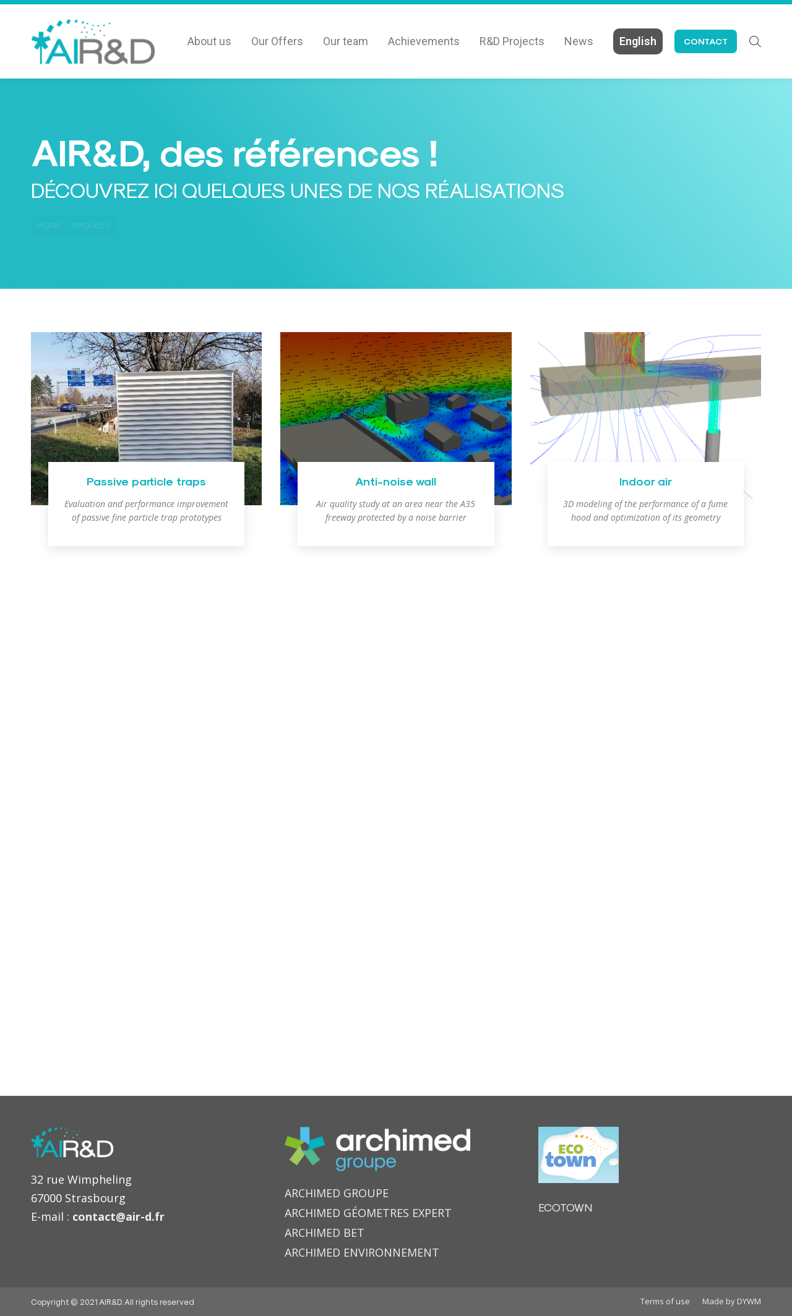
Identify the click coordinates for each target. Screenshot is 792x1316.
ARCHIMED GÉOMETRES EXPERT (368, 1212)
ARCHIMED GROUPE (337, 1193)
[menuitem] (209, 41)
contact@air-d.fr (118, 1216)
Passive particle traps (146, 480)
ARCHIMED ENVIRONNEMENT (362, 1252)
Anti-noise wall (395, 480)
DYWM (749, 1301)
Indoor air (645, 480)
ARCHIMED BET (324, 1232)
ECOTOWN (565, 1206)
